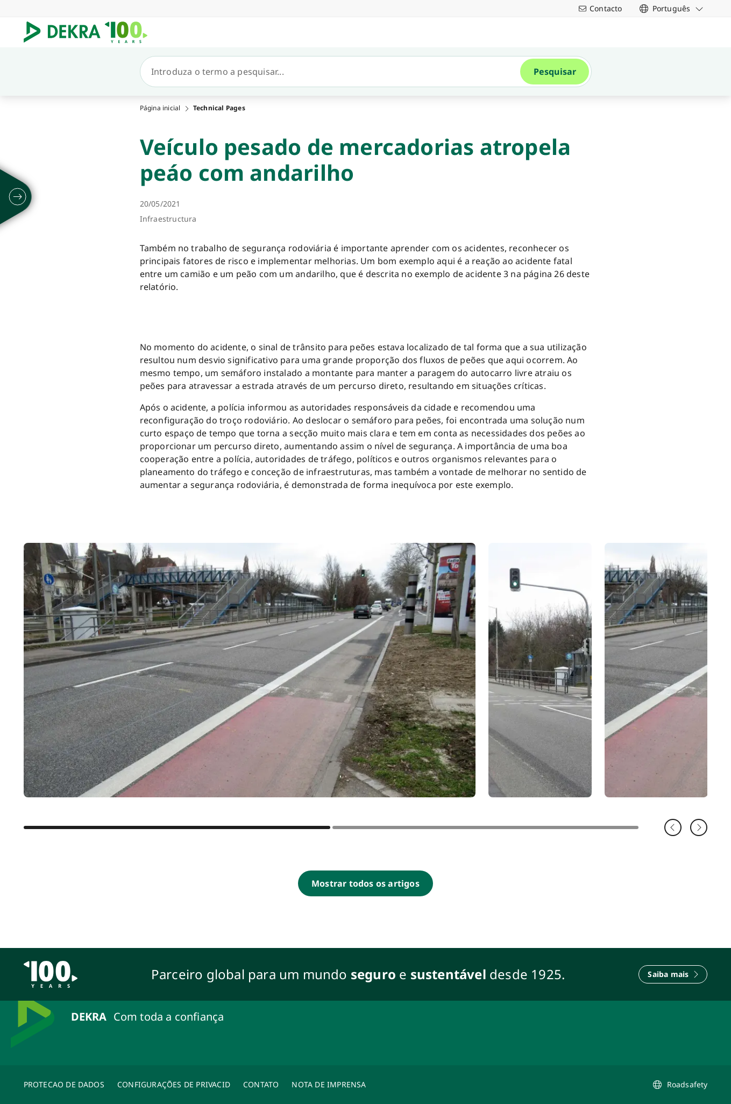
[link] (671, 8)
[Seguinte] (698, 827)
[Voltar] (673, 827)
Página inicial (160, 108)
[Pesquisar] (334, 71)
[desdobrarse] (17, 197)
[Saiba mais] (672, 974)
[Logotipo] (90, 32)
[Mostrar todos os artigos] (365, 883)
